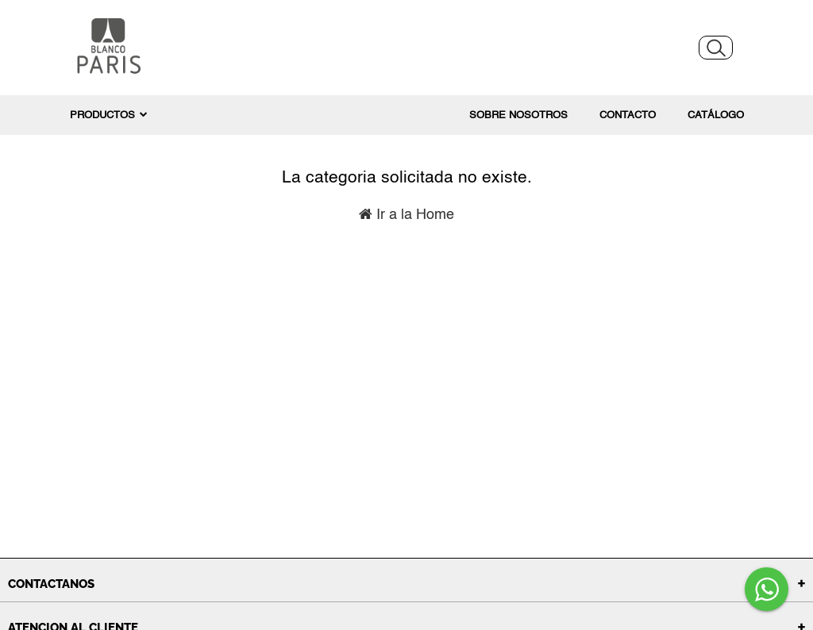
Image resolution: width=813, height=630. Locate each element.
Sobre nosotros (518, 115)
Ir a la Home (406, 215)
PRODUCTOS (109, 115)
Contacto (627, 115)
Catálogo (716, 115)
